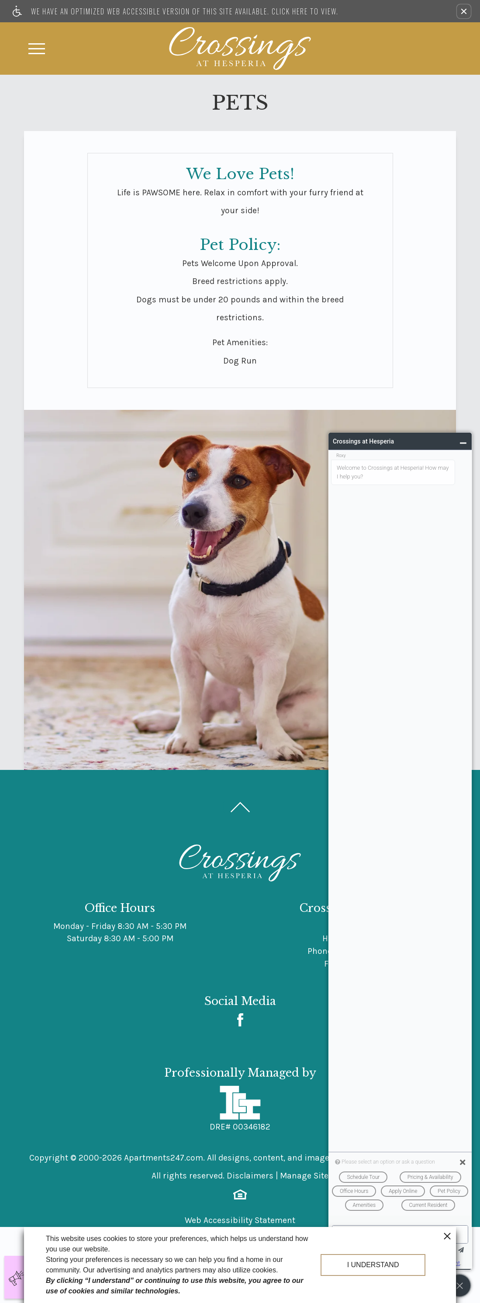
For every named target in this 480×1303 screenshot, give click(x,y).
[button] (464, 11)
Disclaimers (250, 1176)
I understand (373, 1264)
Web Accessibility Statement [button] (240, 1220)
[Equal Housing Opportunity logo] (240, 1194)
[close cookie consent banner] (447, 1235)
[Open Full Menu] (36, 48)
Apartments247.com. (164, 1158)
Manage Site (304, 1176)
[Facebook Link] (240, 1019)
